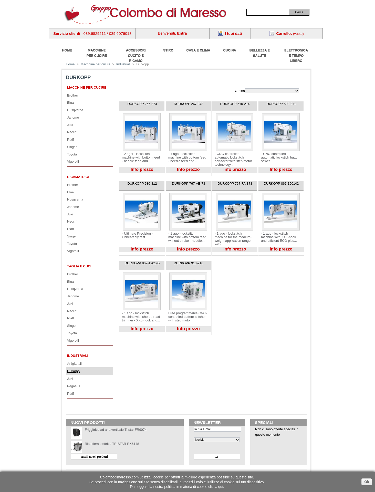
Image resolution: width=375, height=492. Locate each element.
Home (70, 64)
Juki (70, 125)
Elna (70, 102)
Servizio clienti (66, 33)
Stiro (168, 50)
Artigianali (74, 363)
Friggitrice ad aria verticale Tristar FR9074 (116, 430)
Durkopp (73, 371)
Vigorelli (73, 161)
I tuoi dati (233, 33)
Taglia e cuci (79, 266)
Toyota (72, 154)
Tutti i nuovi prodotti (94, 456)
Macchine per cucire (97, 52)
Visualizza (126, 174)
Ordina (240, 91)
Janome (73, 117)
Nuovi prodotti (87, 422)
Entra (182, 33)
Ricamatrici (78, 177)
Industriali (77, 356)
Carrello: (284, 33)
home (67, 50)
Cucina (229, 50)
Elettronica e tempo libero (296, 55)
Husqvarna (75, 110)
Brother (72, 95)
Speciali (264, 422)
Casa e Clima (198, 50)
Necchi (72, 132)
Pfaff (70, 139)
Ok (366, 482)
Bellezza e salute (259, 52)
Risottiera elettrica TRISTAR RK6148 (112, 444)
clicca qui (215, 487)
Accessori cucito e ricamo (136, 55)
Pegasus (73, 386)
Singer (72, 147)
